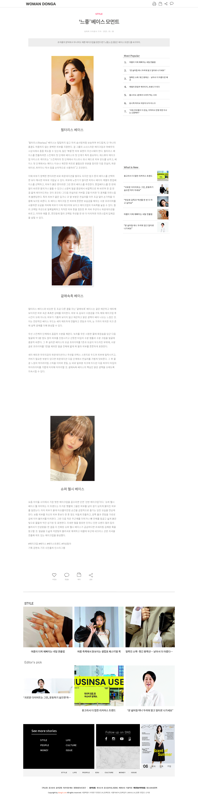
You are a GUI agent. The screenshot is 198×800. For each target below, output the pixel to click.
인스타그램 (113, 739)
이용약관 (129, 788)
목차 (153, 766)
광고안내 (52, 788)
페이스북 (106, 739)
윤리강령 (59, 788)
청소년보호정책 (151, 788)
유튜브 (121, 739)
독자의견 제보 (67, 788)
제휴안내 (122, 788)
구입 (169, 766)
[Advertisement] (66, 393)
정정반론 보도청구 (80, 788)
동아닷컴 (92, 788)
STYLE (99, 14)
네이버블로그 (130, 739)
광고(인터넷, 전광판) (111, 788)
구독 (161, 766)
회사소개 (100, 788)
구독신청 (45, 788)
